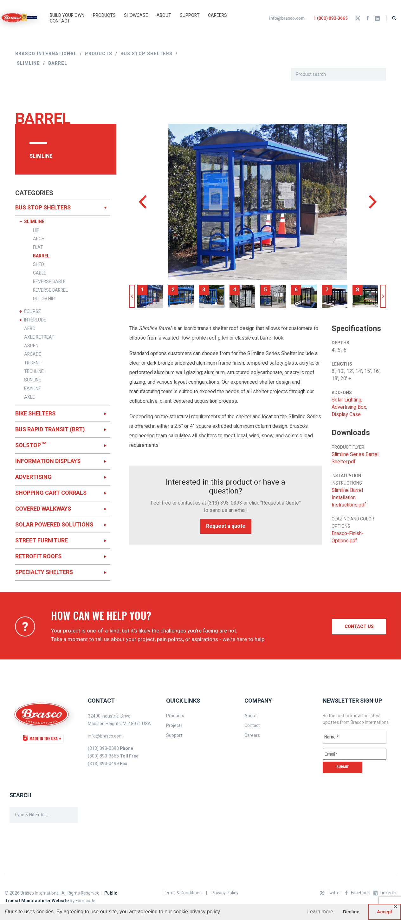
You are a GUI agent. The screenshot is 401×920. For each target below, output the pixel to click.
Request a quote (225, 526)
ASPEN (31, 346)
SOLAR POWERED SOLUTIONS (54, 524)
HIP (36, 230)
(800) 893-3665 (103, 756)
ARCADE (32, 354)
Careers (217, 15)
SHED (38, 264)
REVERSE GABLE (49, 282)
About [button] (164, 15)
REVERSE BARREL (50, 290)
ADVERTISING (33, 477)
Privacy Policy (224, 893)
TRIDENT (33, 363)
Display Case (346, 414)
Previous (132, 296)
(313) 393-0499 (103, 763)
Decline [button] (351, 911)
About (250, 715)
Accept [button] (384, 911)
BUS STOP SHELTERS (43, 207)
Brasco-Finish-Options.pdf (348, 537)
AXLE (29, 397)
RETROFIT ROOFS (38, 556)
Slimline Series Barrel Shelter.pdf (355, 458)
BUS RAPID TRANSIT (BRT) (50, 429)
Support (174, 735)
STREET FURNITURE (41, 540)
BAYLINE (32, 389)
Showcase (136, 15)
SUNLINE (32, 380)
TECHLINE (34, 371)
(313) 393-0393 (224, 503)
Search (394, 18)
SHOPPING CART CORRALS (51, 493)
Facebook (368, 18)
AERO (30, 329)
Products (175, 715)
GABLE (39, 273)
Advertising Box (349, 407)
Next (383, 296)
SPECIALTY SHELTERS (44, 572)
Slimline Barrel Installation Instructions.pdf (349, 498)
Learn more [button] (320, 911)
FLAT (38, 247)
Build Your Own (67, 15)
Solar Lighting (346, 400)
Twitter (358, 18)
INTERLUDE (35, 320)
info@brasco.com (287, 18)
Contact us (359, 626)
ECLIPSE (32, 311)
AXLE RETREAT (39, 337)
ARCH (38, 239)
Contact (60, 21)
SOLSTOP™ (30, 445)
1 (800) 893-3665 (331, 18)
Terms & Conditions (182, 893)
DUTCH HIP (44, 299)
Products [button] (104, 15)
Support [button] (190, 15)
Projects (174, 725)
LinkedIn (377, 18)
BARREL (41, 256)
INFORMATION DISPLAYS (48, 461)
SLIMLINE (34, 222)
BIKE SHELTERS (35, 413)
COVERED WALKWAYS (43, 509)
